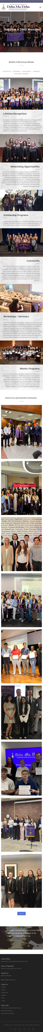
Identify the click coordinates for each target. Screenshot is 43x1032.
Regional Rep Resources (7, 1010)
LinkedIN (3, 989)
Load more (21, 913)
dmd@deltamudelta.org (9, 979)
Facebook (3, 987)
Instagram (3, 995)
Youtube (3, 1000)
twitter (28, 1027)
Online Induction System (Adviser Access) (11, 1008)
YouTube (33, 1027)
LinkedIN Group (4, 992)
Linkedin (15, 1027)
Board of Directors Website (7, 1013)
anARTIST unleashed (34, 1025)
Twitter (2, 998)
